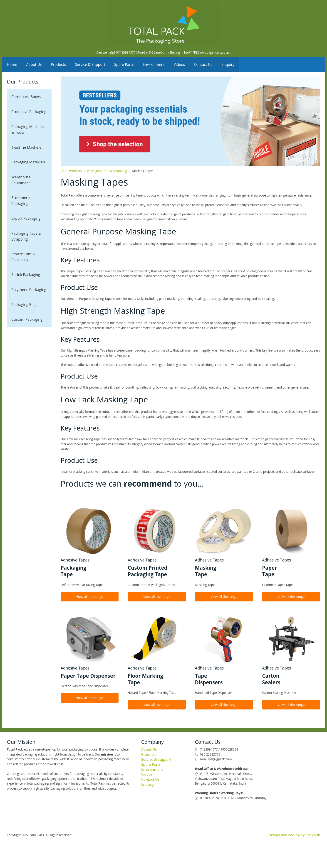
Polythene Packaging (28, 289)
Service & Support (90, 64)
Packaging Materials (28, 162)
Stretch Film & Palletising (23, 256)
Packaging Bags (24, 304)
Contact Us (203, 64)
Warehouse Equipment (21, 180)
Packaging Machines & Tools (28, 129)
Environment (154, 64)
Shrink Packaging (25, 274)
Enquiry (227, 64)
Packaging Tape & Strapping (26, 236)
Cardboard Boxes (26, 96)
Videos (179, 64)
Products (58, 64)
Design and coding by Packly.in (294, 834)
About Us (34, 64)
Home (12, 64)
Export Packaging (25, 218)
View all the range (89, 596)
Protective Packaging (28, 111)
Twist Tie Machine (26, 147)
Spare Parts (124, 64)
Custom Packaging (26, 319)
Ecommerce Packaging (21, 200)
